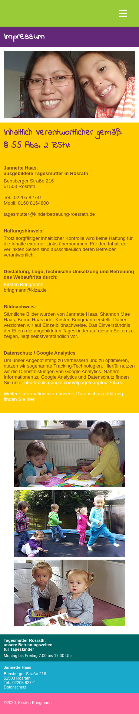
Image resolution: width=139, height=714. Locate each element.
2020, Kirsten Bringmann (28, 702)
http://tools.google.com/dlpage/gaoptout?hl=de (73, 382)
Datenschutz (15, 687)
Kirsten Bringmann (23, 284)
